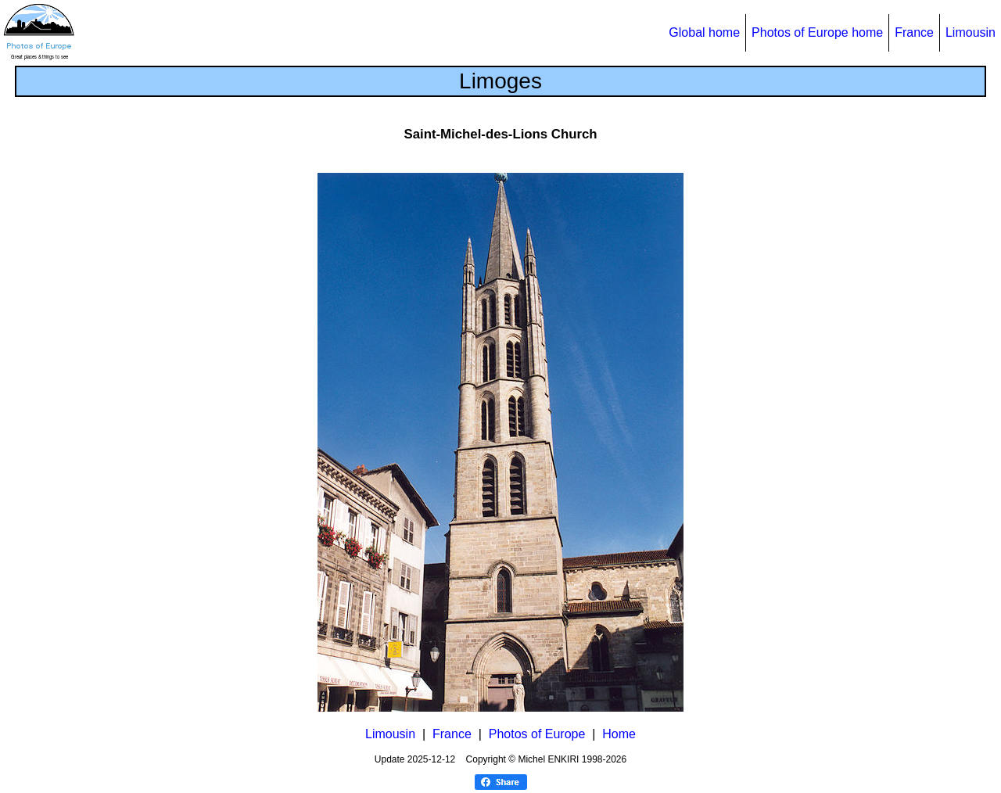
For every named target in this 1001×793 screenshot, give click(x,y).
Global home (704, 32)
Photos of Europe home (817, 32)
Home (619, 734)
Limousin (970, 32)
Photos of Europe (537, 734)
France (914, 32)
